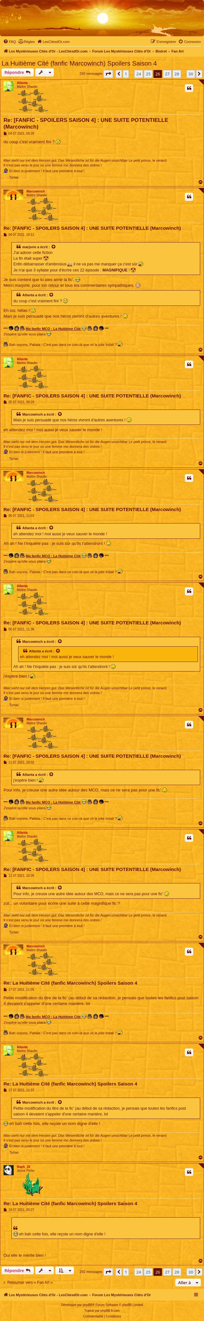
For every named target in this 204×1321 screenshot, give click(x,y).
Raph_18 (23, 1167)
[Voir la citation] (54, 247)
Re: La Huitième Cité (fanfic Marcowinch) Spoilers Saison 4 (70, 983)
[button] (108, 74)
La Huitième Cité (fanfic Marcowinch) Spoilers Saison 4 (79, 63)
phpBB (87, 1305)
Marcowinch (35, 191)
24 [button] (138, 74)
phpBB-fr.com (110, 1310)
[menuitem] (9, 42)
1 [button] (126, 74)
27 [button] (167, 74)
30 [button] (190, 74)
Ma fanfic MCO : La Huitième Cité (56, 328)
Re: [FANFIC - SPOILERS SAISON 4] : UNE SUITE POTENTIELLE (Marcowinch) (86, 123)
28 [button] (176, 74)
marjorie (29, 247)
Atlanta (22, 83)
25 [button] (148, 74)
